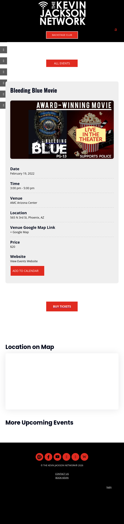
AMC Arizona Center (23, 203)
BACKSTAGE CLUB (62, 34)
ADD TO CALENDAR (25, 271)
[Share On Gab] (1, 49)
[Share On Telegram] (1, 71)
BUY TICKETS (62, 306)
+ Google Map (19, 232)
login (109, 487)
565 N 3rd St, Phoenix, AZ (27, 217)
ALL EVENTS (62, 63)
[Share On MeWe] (1, 60)
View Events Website (24, 261)
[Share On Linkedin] (1, 83)
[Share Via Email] (1, 94)
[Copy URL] (1, 105)
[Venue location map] (62, 381)
